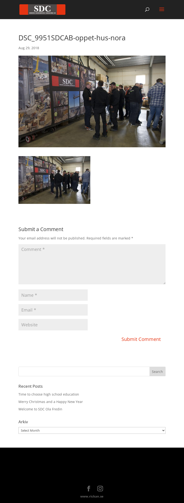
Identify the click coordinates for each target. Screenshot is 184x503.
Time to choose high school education (48, 394)
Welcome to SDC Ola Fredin (40, 409)
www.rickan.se (92, 496)
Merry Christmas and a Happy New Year (50, 401)
